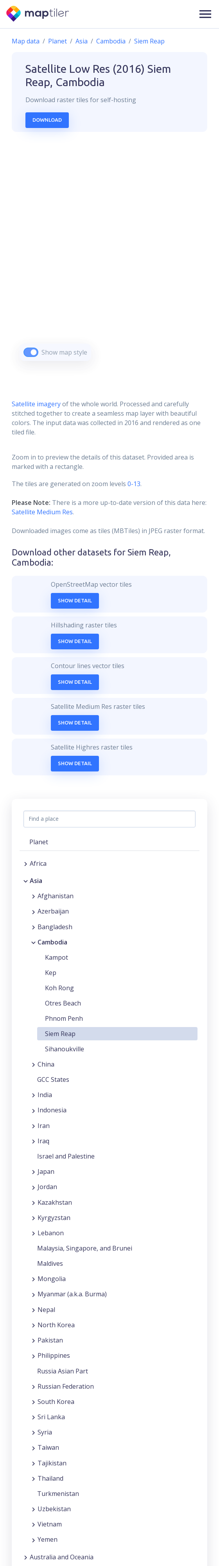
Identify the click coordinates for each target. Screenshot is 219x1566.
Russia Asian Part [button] (62, 1371)
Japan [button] (46, 1171)
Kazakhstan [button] (55, 1202)
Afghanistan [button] (56, 896)
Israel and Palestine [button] (66, 1156)
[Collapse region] (26, 880)
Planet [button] (38, 842)
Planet (57, 41)
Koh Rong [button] (59, 988)
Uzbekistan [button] (54, 1509)
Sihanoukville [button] (64, 1049)
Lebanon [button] (51, 1233)
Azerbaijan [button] (53, 911)
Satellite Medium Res (42, 512)
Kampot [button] (56, 957)
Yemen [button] (47, 1539)
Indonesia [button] (52, 1110)
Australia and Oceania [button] (61, 1557)
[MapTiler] (38, 14)
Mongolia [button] (52, 1278)
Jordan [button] (47, 1186)
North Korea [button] (56, 1325)
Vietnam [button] (50, 1524)
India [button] (45, 1094)
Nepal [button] (46, 1309)
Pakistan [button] (50, 1340)
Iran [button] (44, 1125)
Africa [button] (38, 863)
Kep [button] (50, 972)
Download (47, 120)
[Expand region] (26, 863)
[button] (205, 14)
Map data (25, 41)
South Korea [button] (56, 1401)
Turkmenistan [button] (58, 1493)
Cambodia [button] (52, 942)
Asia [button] (36, 880)
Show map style (64, 352)
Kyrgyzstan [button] (54, 1217)
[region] (109, 256)
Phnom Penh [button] (64, 1018)
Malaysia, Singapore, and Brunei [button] (84, 1248)
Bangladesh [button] (55, 927)
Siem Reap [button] (60, 1033)
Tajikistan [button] (52, 1463)
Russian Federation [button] (66, 1386)
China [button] (46, 1064)
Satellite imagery (36, 404)
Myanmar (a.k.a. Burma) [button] (72, 1294)
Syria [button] (45, 1432)
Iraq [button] (43, 1141)
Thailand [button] (50, 1478)
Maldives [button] (50, 1263)
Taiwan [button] (48, 1447)
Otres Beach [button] (63, 1003)
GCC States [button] (53, 1079)
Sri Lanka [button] (51, 1417)
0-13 (133, 483)
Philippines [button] (54, 1355)
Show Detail (75, 600)
